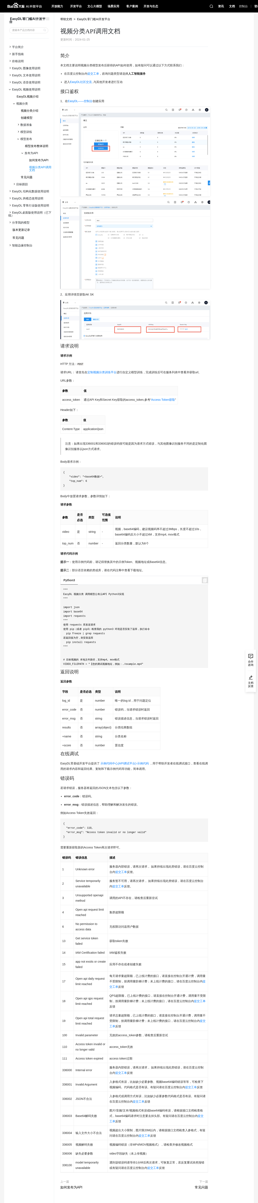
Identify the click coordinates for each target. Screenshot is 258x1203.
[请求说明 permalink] (58, 346)
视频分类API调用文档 (40, 169)
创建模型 (26, 117)
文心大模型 (94, 6)
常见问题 (26, 177)
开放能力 (57, 6)
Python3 (69, 580)
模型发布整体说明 (36, 146)
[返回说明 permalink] (58, 672)
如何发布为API (38, 160)
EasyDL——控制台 (80, 101)
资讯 (221, 6)
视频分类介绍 (29, 110)
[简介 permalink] (58, 56)
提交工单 (93, 73)
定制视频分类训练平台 (102, 372)
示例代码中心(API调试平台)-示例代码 (124, 763)
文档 (232, 6)
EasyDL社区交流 (81, 82)
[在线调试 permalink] (58, 754)
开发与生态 (151, 6)
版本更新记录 (21, 229)
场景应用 (113, 6)
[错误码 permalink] (58, 778)
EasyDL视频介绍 (27, 96)
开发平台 (76, 6)
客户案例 (132, 6)
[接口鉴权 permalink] (58, 91)
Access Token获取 (163, 399)
